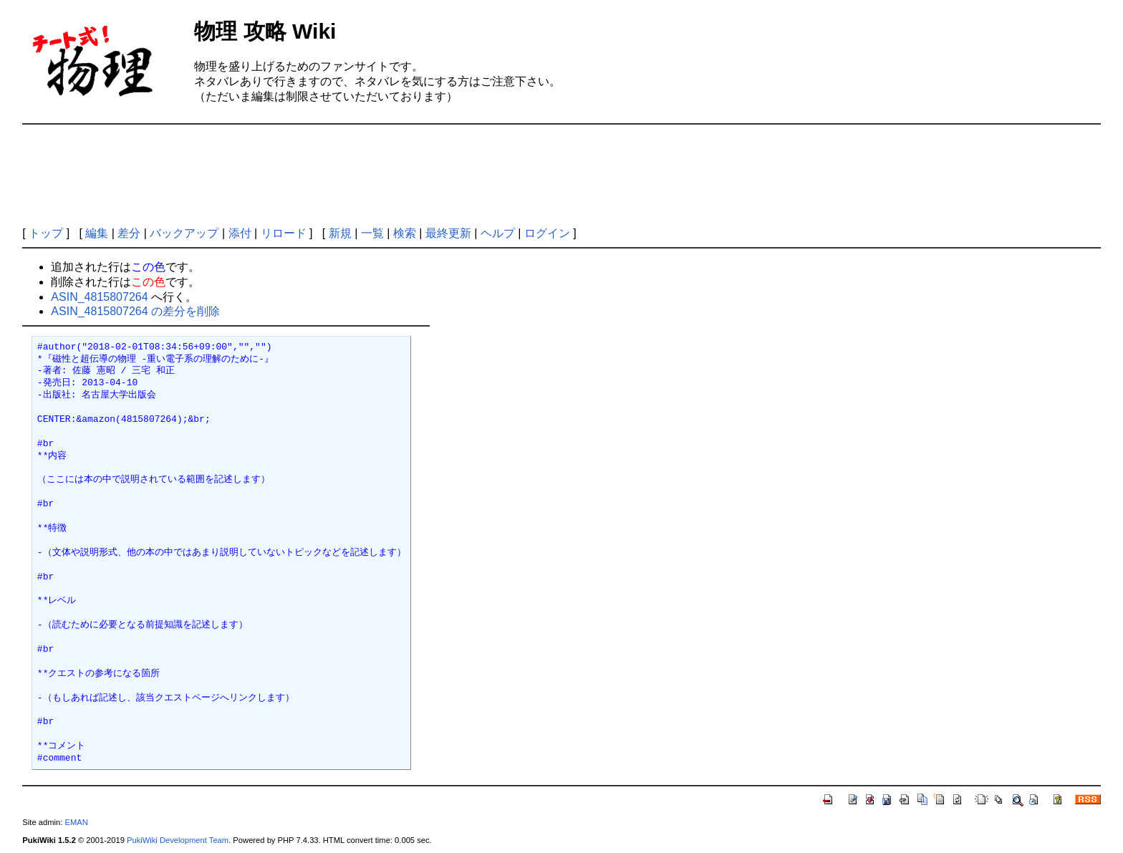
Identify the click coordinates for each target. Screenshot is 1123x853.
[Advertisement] (561, 175)
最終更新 (448, 233)
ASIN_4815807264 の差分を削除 (135, 311)
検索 (404, 233)
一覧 (372, 233)
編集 (96, 233)
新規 (340, 233)
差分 (128, 233)
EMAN (75, 822)
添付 (239, 233)
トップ (46, 233)
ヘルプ (498, 233)
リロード (284, 233)
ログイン (547, 233)
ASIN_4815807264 (99, 297)
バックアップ (184, 233)
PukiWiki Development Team (177, 840)
